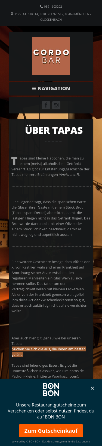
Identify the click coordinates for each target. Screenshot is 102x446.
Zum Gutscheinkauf (51, 430)
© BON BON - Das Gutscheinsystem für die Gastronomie (58, 441)
